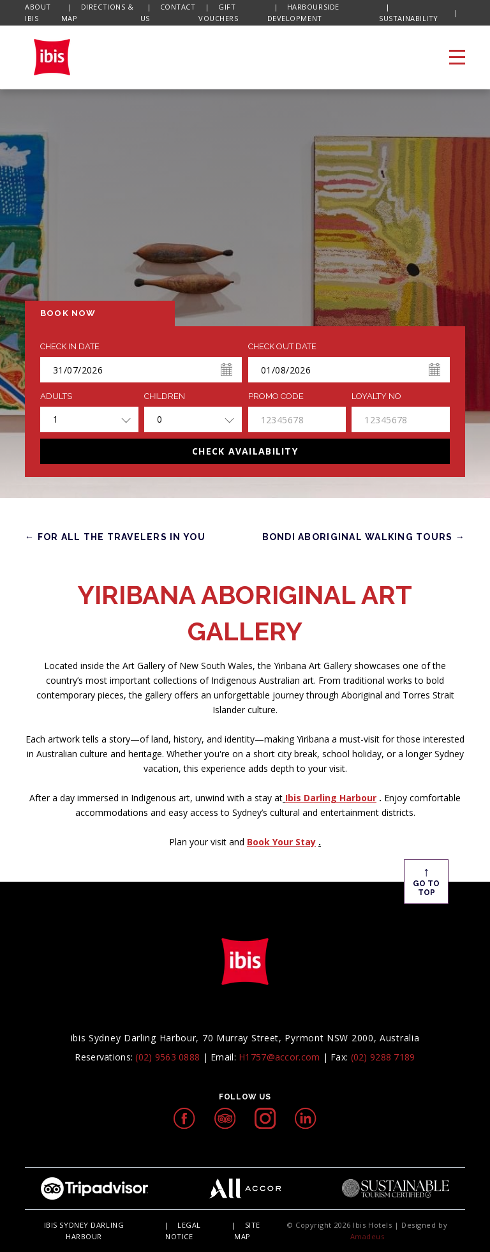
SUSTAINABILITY (408, 18)
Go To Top (426, 880)
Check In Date (70, 346)
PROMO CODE (276, 396)
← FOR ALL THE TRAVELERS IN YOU (115, 537)
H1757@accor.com (279, 1057)
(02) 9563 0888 (167, 1057)
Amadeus (367, 1236)
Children (164, 396)
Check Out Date (282, 346)
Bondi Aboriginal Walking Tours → (363, 537)
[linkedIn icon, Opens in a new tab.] (305, 1118)
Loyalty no (376, 396)
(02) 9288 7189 (383, 1057)
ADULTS (56, 396)
